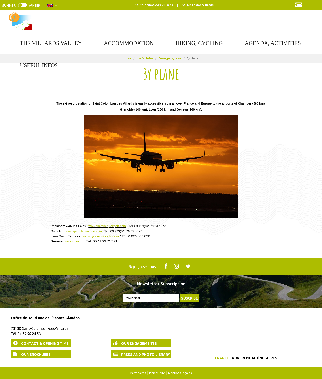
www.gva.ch (74, 241)
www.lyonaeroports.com (101, 236)
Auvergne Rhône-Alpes (254, 358)
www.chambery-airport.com (107, 226)
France (222, 358)
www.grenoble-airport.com (84, 231)
